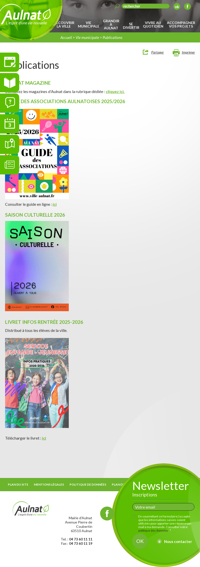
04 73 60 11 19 (80, 543)
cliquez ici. (115, 91)
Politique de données (88, 484)
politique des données (153, 530)
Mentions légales (49, 484)
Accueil (66, 37)
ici (55, 204)
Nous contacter (178, 541)
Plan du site (18, 484)
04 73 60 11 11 (80, 539)
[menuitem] (64, 24)
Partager (157, 52)
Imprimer (188, 52)
